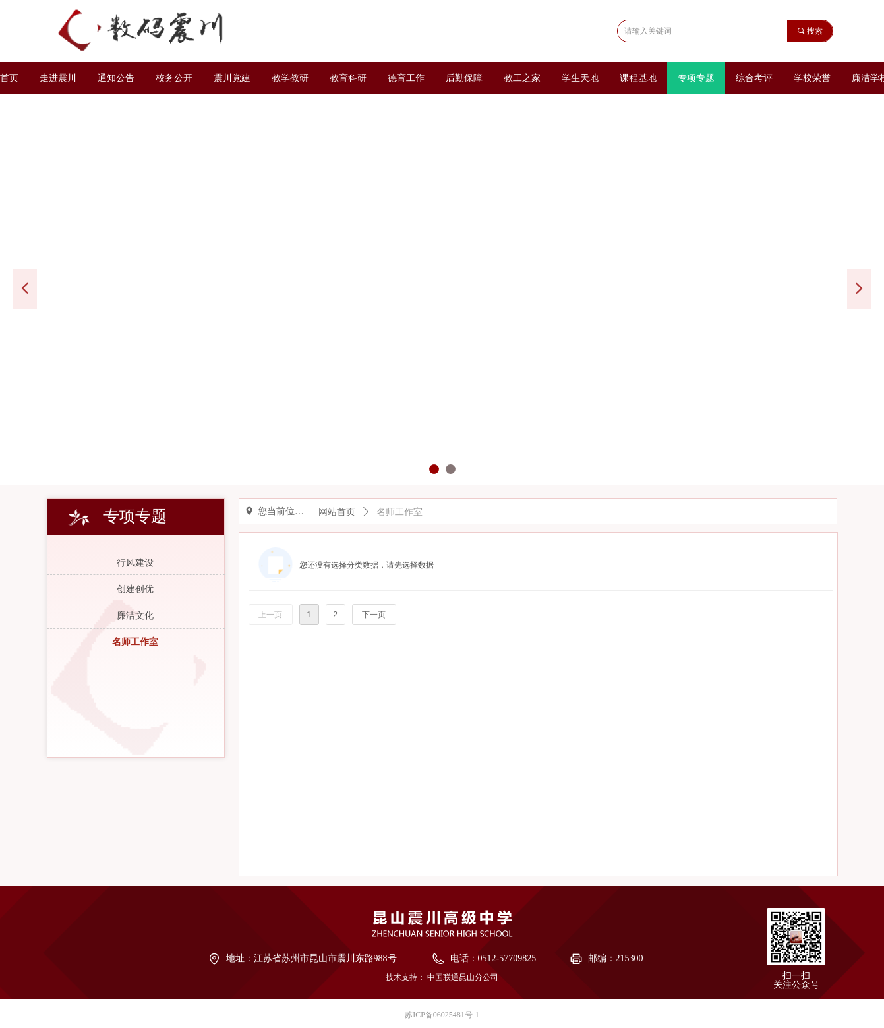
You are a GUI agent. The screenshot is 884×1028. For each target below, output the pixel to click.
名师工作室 (399, 512)
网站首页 (336, 512)
